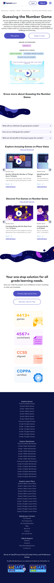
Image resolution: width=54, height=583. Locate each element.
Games (12, 11)
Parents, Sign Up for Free (27, 294)
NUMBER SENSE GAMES (33, 54)
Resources (4, 11)
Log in (33, 3)
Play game (15, 36)
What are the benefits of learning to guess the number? (26, 138)
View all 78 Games (27, 150)
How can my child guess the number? (26, 132)
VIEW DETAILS (10, 187)
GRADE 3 (26, 46)
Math (18, 11)
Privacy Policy (20, 555)
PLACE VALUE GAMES (26, 57)
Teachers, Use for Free (27, 302)
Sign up (42, 3)
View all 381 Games (27, 202)
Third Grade (26, 11)
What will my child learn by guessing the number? (26, 126)
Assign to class (39, 36)
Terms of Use (9, 555)
